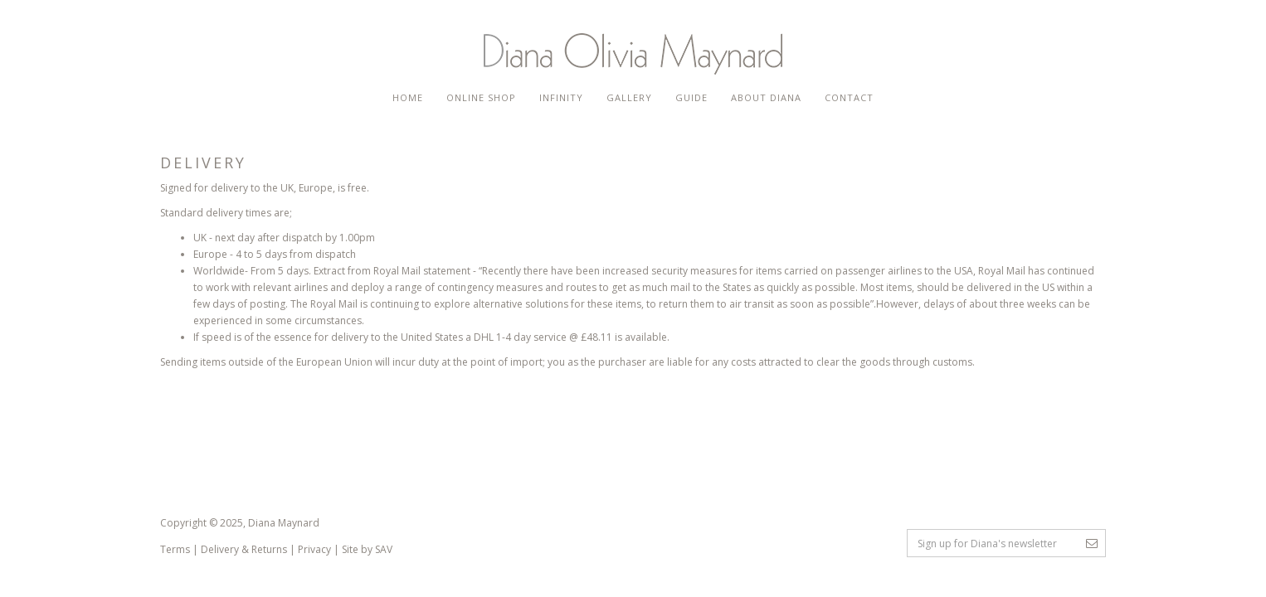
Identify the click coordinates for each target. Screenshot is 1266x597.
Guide (691, 97)
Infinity (561, 97)
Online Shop (481, 97)
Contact (849, 97)
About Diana (766, 97)
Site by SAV (367, 549)
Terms (175, 549)
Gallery (629, 97)
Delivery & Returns (244, 549)
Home (407, 97)
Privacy (314, 549)
